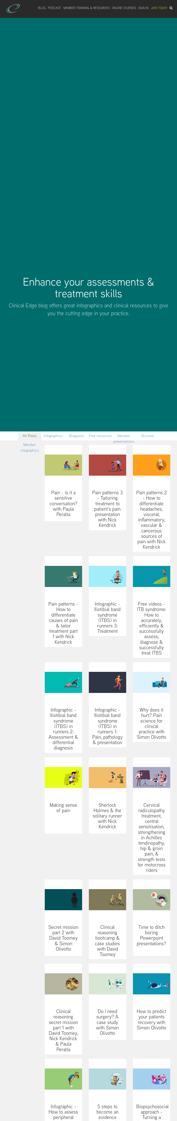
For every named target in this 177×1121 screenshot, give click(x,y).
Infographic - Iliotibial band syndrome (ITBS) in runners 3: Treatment (107, 617)
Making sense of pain (63, 807)
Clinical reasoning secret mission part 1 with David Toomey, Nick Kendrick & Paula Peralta (63, 1030)
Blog (42, 8)
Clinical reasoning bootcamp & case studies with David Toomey (107, 940)
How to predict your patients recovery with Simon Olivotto (151, 1019)
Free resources (100, 435)
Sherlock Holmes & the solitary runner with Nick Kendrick (107, 815)
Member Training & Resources (86, 8)
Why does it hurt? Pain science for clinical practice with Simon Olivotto (151, 723)
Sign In (143, 8)
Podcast (54, 8)
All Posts (29, 435)
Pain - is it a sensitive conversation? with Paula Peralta (63, 503)
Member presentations (123, 436)
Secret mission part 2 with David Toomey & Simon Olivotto (63, 937)
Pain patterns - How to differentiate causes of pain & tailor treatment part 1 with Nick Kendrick (63, 622)
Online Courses (124, 8)
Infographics (53, 435)
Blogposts (76, 435)
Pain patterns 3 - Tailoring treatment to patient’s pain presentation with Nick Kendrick (107, 509)
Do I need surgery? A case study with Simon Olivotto (107, 1022)
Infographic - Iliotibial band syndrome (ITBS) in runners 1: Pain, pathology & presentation (107, 726)
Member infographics (29, 445)
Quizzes (147, 435)
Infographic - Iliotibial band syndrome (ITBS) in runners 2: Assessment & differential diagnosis (63, 728)
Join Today (159, 8)
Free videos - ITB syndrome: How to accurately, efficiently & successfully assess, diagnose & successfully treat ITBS (151, 628)
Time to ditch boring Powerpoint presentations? (151, 935)
